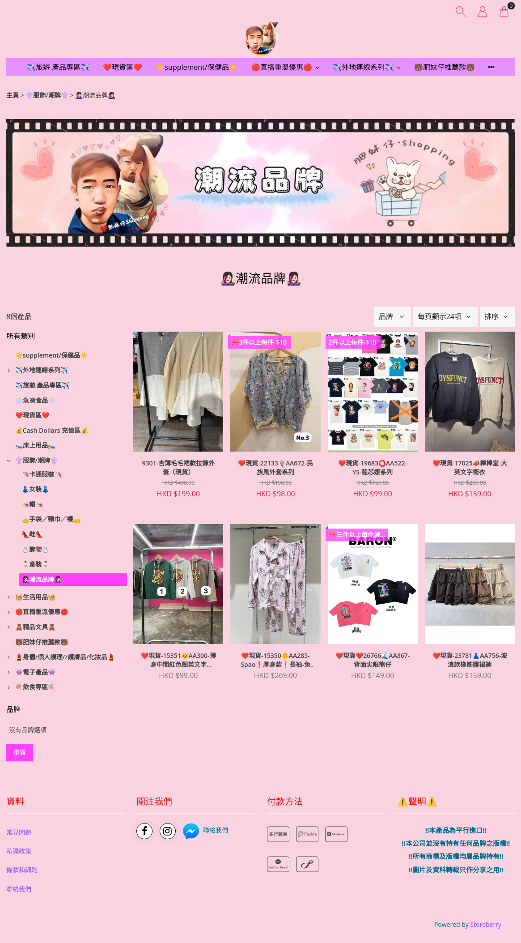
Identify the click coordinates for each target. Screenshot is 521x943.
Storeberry (485, 924)
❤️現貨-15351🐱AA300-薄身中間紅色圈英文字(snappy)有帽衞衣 (178, 660)
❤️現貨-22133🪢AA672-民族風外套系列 (275, 467)
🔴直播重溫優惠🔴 (281, 67)
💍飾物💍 (35, 549)
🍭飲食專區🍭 (35, 687)
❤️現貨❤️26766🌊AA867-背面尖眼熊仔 (372, 660)
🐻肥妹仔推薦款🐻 (444, 67)
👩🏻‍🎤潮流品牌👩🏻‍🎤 (41, 579)
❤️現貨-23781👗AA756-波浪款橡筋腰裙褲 (470, 660)
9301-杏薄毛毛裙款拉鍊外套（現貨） (178, 467)
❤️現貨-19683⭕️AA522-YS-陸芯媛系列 (372, 467)
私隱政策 (18, 851)
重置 (19, 752)
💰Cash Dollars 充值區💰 (52, 430)
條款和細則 (22, 870)
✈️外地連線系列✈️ (363, 67)
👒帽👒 (32, 504)
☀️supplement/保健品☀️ (196, 67)
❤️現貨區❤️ (122, 67)
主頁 (12, 95)
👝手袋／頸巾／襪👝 (50, 519)
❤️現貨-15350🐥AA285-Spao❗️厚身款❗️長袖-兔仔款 (275, 660)
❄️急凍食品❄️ (35, 400)
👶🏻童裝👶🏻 (35, 564)
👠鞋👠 (32, 534)
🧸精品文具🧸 (35, 627)
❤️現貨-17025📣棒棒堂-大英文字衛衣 (469, 467)
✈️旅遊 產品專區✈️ (58, 67)
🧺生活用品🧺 (35, 597)
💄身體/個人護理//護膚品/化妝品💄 (65, 657)
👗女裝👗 (35, 489)
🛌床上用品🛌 (35, 445)
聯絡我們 (18, 889)
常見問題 (18, 832)
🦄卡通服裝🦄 (41, 474)
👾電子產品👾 (35, 672)
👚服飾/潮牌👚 (46, 95)
